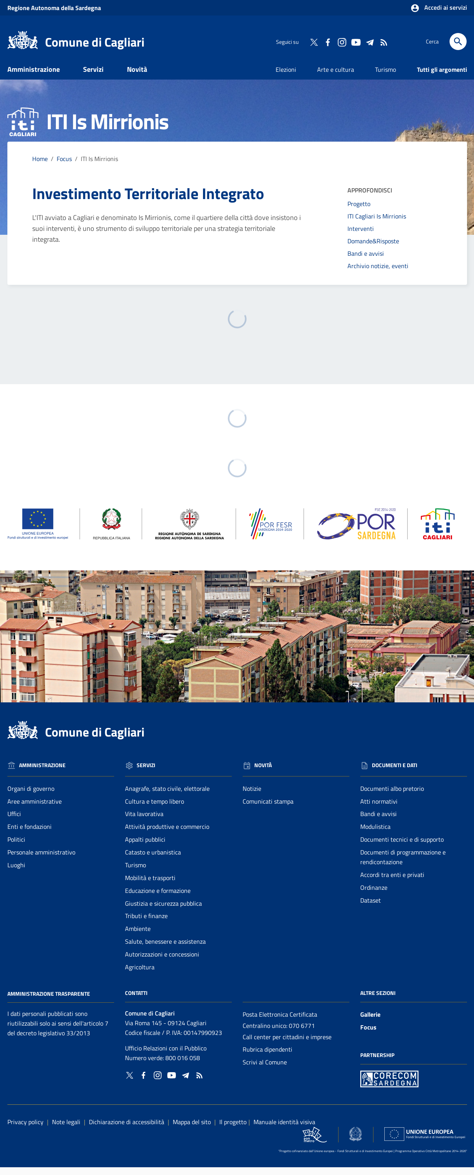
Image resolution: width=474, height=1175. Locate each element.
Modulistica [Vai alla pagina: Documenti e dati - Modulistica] (375, 834)
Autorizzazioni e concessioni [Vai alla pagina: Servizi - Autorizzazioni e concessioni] (162, 961)
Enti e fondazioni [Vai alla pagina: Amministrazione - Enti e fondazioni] (29, 834)
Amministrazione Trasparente (48, 1001)
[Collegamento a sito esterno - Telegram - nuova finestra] (369, 41)
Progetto (358, 211)
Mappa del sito (192, 1129)
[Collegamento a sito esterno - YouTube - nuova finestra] (355, 41)
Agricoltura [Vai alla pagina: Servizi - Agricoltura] (140, 974)
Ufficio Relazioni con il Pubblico (166, 1056)
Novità (137, 76)
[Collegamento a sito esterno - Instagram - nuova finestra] (341, 41)
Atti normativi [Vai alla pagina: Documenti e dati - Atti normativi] (379, 808)
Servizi (93, 76)
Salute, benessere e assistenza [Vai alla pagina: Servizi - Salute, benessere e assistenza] (165, 949)
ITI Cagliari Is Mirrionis (376, 224)
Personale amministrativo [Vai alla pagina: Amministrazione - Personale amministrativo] (41, 859)
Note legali (66, 1129)
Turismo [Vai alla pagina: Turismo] (385, 76)
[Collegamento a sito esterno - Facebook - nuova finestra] (327, 41)
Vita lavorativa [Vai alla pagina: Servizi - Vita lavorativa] (144, 821)
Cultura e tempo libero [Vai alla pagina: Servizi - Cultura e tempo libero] (154, 808)
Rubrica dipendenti (267, 1057)
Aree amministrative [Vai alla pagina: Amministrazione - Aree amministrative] (34, 808)
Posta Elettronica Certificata (280, 1021)
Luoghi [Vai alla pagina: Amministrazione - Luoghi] (16, 872)
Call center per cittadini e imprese (287, 1044)
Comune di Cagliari (94, 42)
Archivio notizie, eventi (377, 273)
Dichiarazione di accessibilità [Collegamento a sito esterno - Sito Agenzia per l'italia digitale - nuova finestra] (126, 1129)
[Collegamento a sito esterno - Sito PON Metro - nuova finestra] (389, 1085)
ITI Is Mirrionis (99, 166)
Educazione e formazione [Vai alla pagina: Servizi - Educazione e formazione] (158, 898)
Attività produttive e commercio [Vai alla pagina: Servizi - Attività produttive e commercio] (167, 834)
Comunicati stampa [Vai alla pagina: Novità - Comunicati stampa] (268, 808)
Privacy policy (25, 1129)
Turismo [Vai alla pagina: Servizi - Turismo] (135, 872)
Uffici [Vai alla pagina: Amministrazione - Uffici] (14, 821)
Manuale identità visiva (284, 1129)
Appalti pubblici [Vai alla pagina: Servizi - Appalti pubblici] (145, 847)
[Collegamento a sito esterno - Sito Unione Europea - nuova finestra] (424, 1141)
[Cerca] (458, 41)
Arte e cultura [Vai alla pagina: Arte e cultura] (335, 76)
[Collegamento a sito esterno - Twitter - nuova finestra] (313, 41)
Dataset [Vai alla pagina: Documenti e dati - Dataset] (370, 907)
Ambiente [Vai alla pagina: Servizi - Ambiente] (138, 936)
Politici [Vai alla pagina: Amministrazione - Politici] (16, 847)
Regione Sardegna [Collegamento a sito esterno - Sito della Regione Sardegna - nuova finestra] (54, 7)
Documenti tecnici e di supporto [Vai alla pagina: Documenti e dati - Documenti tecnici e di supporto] (402, 847)
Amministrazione (33, 76)
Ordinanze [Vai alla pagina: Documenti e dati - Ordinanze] (373, 894)
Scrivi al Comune (265, 1069)
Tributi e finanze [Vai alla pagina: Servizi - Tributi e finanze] (146, 923)
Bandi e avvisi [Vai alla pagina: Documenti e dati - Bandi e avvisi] (378, 821)
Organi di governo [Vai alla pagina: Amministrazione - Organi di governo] (30, 796)
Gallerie (370, 1021)
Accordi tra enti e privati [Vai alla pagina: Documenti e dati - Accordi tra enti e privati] (392, 882)
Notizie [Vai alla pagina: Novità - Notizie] (252, 796)
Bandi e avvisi (365, 260)
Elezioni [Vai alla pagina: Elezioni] (286, 76)
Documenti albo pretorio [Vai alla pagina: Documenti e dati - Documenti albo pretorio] (392, 796)
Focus (368, 1034)
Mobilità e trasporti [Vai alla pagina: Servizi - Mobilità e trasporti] (150, 885)
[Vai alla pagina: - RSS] (383, 41)
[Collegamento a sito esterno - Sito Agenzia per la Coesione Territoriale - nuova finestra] (355, 1141)
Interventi (360, 236)
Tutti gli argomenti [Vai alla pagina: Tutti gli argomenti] (442, 76)
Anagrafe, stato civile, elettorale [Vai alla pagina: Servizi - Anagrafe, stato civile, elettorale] (167, 796)
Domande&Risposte (373, 248)
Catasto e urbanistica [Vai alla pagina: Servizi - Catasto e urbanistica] (153, 859)
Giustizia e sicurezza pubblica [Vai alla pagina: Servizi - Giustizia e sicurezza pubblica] (163, 910)
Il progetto (233, 1129)
